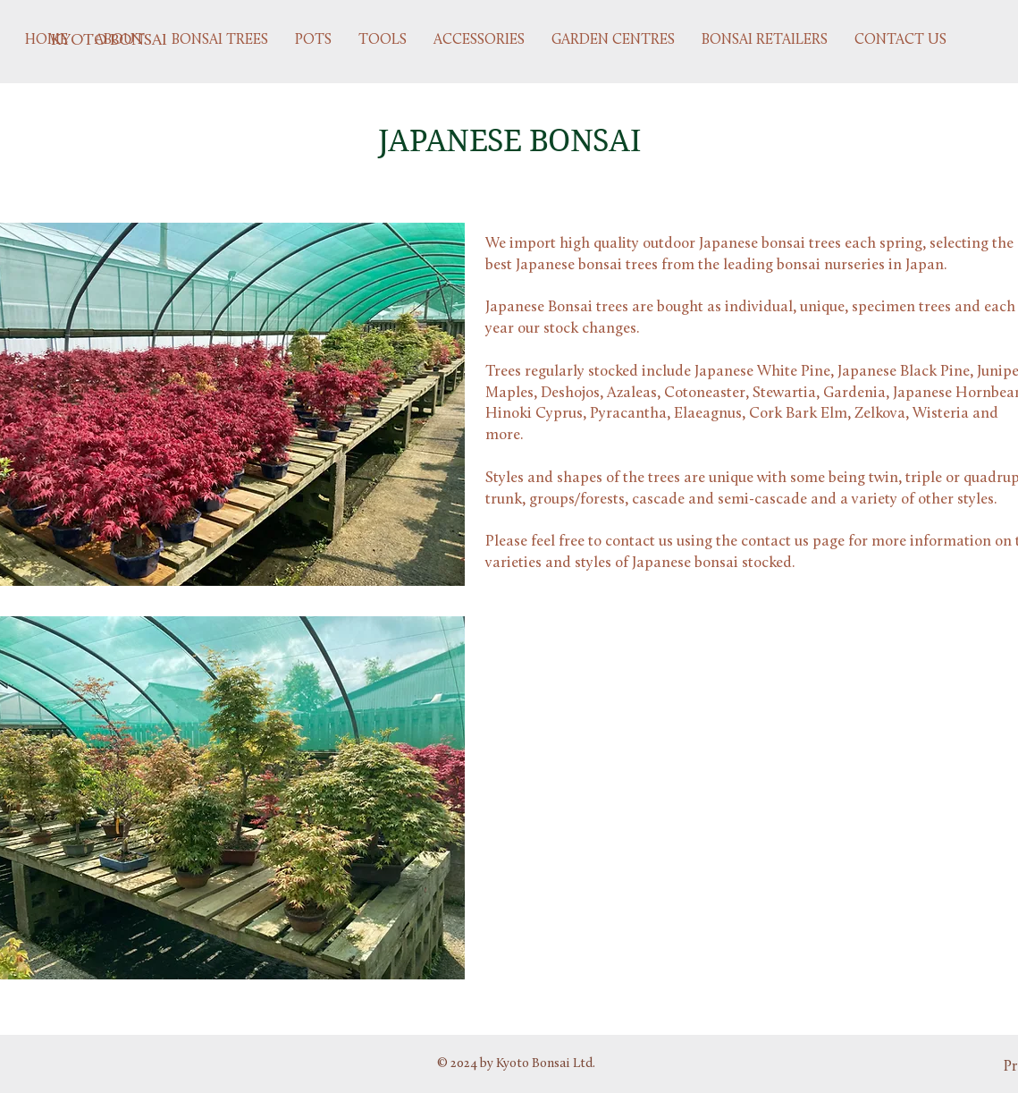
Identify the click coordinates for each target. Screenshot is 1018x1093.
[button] (220, 40)
